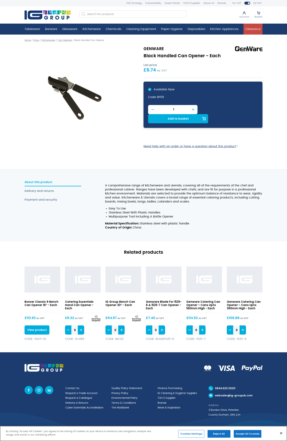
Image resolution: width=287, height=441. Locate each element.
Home (28, 40)
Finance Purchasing (170, 379)
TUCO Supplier (191, 3)
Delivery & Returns (76, 393)
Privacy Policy (119, 383)
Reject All (219, 434)
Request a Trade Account (81, 383)
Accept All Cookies (247, 434)
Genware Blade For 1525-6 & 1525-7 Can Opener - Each (164, 295)
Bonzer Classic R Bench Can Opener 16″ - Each (41, 294)
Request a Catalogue (78, 388)
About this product (38, 173)
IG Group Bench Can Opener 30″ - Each (120, 294)
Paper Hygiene (171, 29)
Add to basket (230, 109)
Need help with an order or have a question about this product (190, 137)
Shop (36, 40)
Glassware (69, 29)
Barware (51, 29)
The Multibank (120, 398)
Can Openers (65, 40)
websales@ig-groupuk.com (234, 386)
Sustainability (153, 3)
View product (36, 320)
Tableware (32, 29)
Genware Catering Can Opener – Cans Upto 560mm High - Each (203, 295)
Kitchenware (92, 29)
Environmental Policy (124, 388)
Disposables (196, 29)
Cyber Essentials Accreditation (84, 398)
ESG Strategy (134, 3)
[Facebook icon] (29, 381)
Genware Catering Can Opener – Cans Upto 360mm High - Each (244, 295)
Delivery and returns (39, 181)
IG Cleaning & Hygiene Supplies (177, 383)
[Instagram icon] (39, 381)
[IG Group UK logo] (48, 15)
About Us (209, 3)
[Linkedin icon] (49, 381)
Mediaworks (254, 425)
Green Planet (172, 3)
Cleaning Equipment (141, 29)
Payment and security (41, 190)
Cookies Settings (191, 434)
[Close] (281, 433)
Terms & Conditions (123, 393)
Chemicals (113, 29)
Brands (222, 3)
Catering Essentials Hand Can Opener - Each (79, 295)
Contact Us (72, 379)
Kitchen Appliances (224, 29)
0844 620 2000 (225, 379)
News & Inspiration (169, 398)
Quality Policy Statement (126, 379)
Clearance (253, 29)
